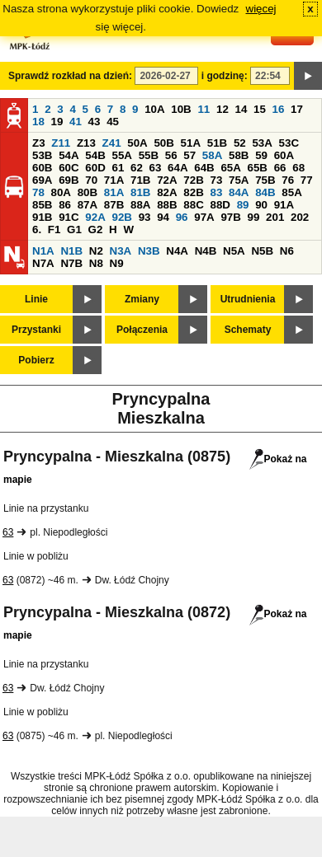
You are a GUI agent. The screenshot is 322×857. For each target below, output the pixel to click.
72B (193, 180)
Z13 (86, 143)
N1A (43, 251)
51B (217, 143)
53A (262, 143)
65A (230, 168)
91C (68, 217)
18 (38, 121)
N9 (117, 263)
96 (182, 217)
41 (75, 121)
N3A (121, 251)
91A (284, 205)
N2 (96, 251)
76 (288, 180)
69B (68, 180)
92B (121, 217)
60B (42, 168)
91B (42, 217)
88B (167, 205)
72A (167, 180)
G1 (74, 229)
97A (204, 217)
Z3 (38, 143)
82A (167, 192)
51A (191, 143)
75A (239, 180)
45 (113, 121)
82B (193, 192)
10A (154, 109)
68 (298, 168)
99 (254, 217)
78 (38, 192)
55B (149, 155)
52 (240, 143)
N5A (234, 251)
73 (216, 180)
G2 (95, 229)
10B (181, 109)
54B (95, 155)
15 (259, 109)
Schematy (248, 329)
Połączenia (142, 329)
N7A (43, 263)
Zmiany (142, 299)
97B (230, 217)
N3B (149, 251)
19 (57, 121)
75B (265, 180)
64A (177, 168)
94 (163, 217)
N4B (206, 251)
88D (220, 205)
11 (203, 109)
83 (216, 192)
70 (91, 180)
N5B (262, 251)
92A (95, 217)
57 (189, 155)
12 (222, 109)
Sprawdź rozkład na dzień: (70, 76)
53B (42, 155)
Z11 (60, 143)
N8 (96, 263)
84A (239, 192)
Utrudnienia (248, 299)
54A (68, 155)
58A (212, 155)
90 (261, 205)
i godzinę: (224, 76)
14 (241, 109)
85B (42, 205)
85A (291, 192)
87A (87, 205)
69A (42, 180)
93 (145, 217)
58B (239, 155)
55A (121, 155)
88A (140, 205)
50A (137, 143)
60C (68, 168)
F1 (54, 229)
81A (114, 192)
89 (243, 205)
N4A (177, 251)
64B (204, 168)
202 (300, 217)
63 (155, 168)
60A (284, 155)
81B (140, 192)
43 (94, 121)
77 (307, 180)
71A (114, 180)
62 (136, 168)
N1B (71, 251)
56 (171, 155)
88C (193, 205)
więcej (261, 8)
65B (258, 168)
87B (114, 205)
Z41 (111, 143)
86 (65, 205)
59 (261, 155)
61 (117, 168)
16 (278, 109)
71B (140, 180)
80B (87, 192)
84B (265, 192)
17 (297, 109)
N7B (71, 263)
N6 (287, 251)
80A (61, 192)
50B (163, 143)
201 (275, 217)
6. (36, 229)
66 (280, 168)
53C (289, 143)
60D (95, 168)
